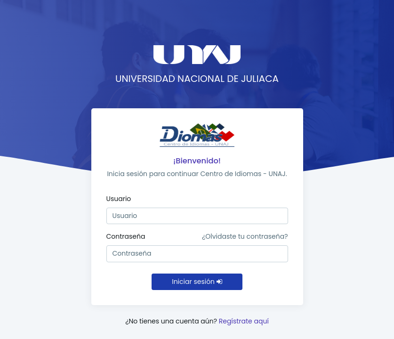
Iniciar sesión (197, 281)
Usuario (118, 198)
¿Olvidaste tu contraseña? (245, 236)
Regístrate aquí (244, 321)
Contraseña (125, 236)
